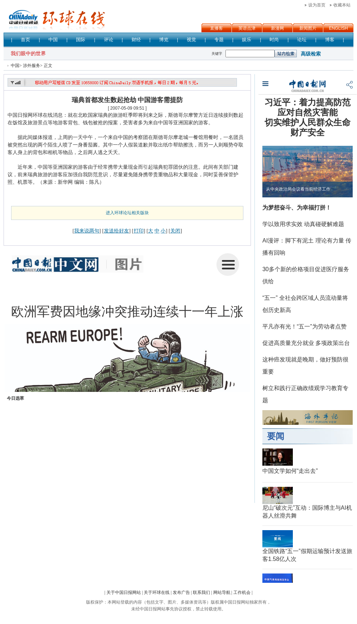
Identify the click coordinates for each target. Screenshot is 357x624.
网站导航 (221, 592)
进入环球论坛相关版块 (127, 212)
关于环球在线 (157, 592)
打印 (139, 231)
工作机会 (242, 592)
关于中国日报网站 (123, 592)
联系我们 (201, 592)
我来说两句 (86, 231)
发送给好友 (116, 231)
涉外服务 (31, 65)
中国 (15, 65)
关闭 (175, 231)
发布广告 (181, 592)
